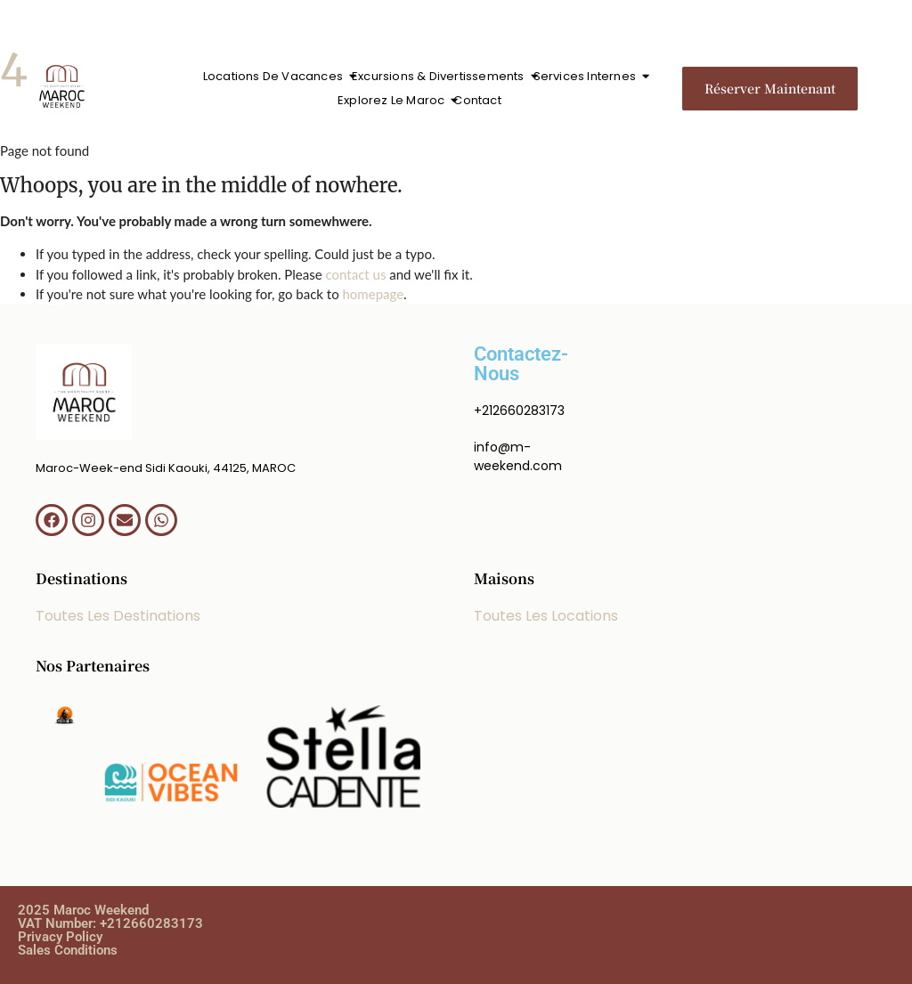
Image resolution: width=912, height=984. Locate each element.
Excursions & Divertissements (440, 76)
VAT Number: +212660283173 (110, 923)
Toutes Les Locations (546, 616)
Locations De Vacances (275, 76)
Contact (477, 100)
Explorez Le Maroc (393, 100)
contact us (356, 274)
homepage (373, 294)
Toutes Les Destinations (118, 616)
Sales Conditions (68, 950)
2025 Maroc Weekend (83, 910)
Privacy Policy (60, 937)
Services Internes (586, 76)
